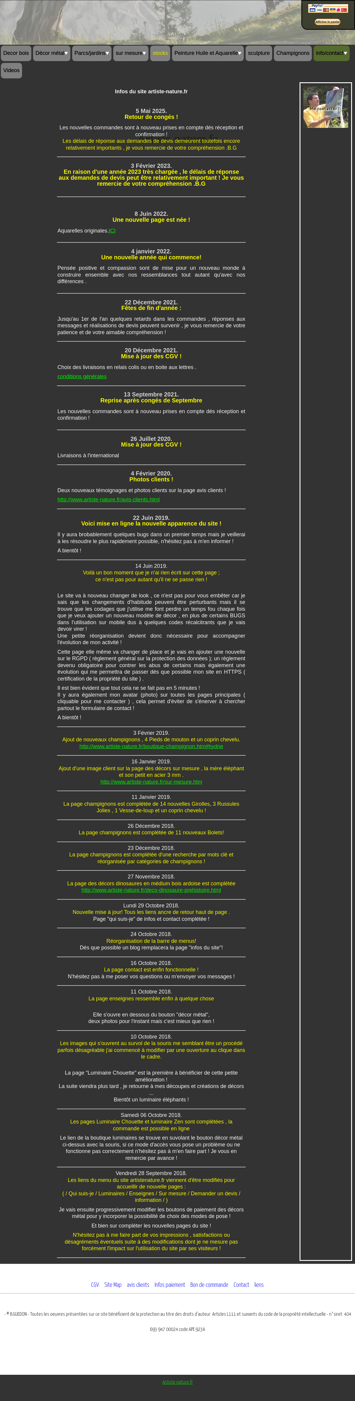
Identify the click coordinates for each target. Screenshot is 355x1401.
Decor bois (16, 53)
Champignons (292, 53)
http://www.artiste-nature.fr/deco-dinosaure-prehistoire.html (151, 890)
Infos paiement (170, 1285)
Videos (11, 70)
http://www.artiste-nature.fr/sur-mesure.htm (151, 782)
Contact (241, 1285)
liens (259, 1285)
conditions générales (82, 376)
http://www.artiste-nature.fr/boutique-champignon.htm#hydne (151, 746)
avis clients (138, 1285)
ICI (112, 231)
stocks (160, 53)
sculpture (259, 53)
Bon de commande (209, 1285)
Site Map (113, 1285)
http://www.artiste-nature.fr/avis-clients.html (109, 500)
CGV (95, 1285)
